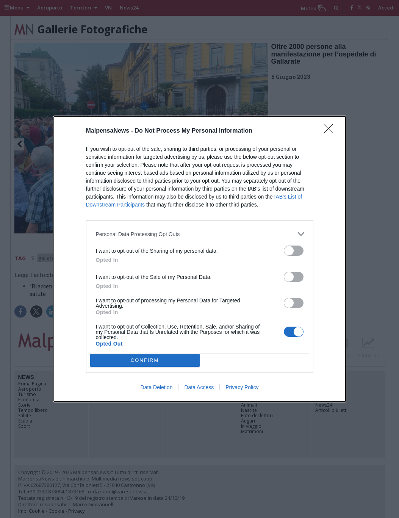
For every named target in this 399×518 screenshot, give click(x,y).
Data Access (199, 387)
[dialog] (200, 259)
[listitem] (200, 234)
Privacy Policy (241, 387)
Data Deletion (157, 387)
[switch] (294, 251)
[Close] (331, 131)
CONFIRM (145, 360)
